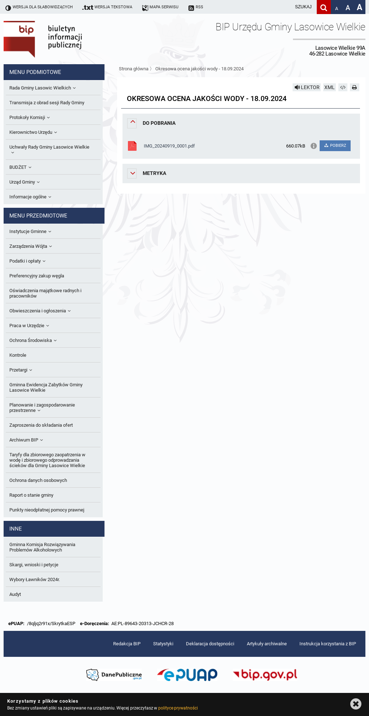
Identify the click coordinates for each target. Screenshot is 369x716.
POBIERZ (335, 145)
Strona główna (133, 68)
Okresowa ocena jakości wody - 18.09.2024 (199, 68)
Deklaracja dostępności (210, 643)
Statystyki (163, 643)
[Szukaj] (324, 7)
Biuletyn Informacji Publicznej (63, 39)
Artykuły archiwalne (267, 643)
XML (329, 87)
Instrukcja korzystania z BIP (327, 643)
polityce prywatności (178, 708)
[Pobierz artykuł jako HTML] (343, 87)
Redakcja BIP (127, 643)
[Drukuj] (354, 87)
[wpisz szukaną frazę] (285, 7)
